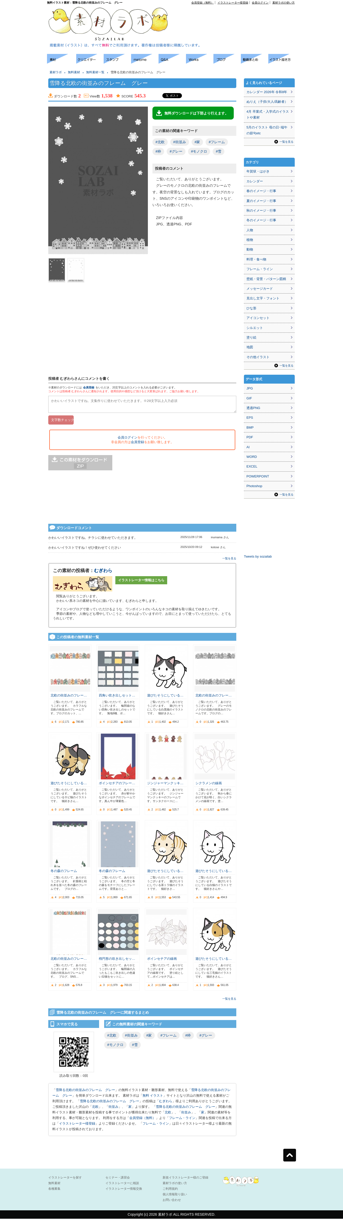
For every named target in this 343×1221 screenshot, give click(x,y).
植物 (249, 240)
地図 (249, 347)
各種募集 (54, 1191)
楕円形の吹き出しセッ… (117, 961)
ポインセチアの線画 (162, 961)
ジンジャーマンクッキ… (165, 785)
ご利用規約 (170, 1191)
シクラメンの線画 (208, 785)
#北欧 (160, 142)
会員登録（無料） (202, 2)
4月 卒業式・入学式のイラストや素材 (267, 114)
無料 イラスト (153, 1098)
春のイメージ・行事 (261, 191)
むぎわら (103, 572)
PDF (249, 437)
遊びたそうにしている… (165, 698)
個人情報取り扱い (175, 1196)
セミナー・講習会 (117, 1180)
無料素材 (74, 72)
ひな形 (251, 308)
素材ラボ (56, 72)
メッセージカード (259, 288)
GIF (249, 398)
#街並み (179, 142)
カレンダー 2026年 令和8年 (266, 92)
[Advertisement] (23, 129)
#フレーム (217, 142)
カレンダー (254, 181)
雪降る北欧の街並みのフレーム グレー (85, 1092)
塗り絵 (251, 337)
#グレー (176, 151)
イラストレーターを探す (65, 1180)
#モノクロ (199, 151)
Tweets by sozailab (258, 556)
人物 (249, 230)
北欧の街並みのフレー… (69, 698)
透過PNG (253, 408)
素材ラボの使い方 (283, 2)
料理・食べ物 (256, 259)
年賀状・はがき (258, 171)
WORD (251, 457)
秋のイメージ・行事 (261, 210)
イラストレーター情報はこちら (141, 582)
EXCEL (251, 466)
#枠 (158, 151)
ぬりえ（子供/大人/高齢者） (267, 102)
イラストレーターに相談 (122, 1185)
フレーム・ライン (182, 1120)
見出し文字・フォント (262, 298)
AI (248, 447)
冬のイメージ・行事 (261, 220)
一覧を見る (229, 560)
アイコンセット (258, 318)
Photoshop (254, 486)
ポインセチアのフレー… (117, 785)
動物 (249, 249)
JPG (249, 388)
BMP (250, 427)
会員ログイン (260, 2)
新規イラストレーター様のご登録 (185, 1180)
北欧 (95, 1109)
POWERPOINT (257, 476)
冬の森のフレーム (64, 873)
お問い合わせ (172, 1202)
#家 (197, 142)
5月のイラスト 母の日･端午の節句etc (266, 130)
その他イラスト (258, 357)
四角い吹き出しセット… (117, 698)
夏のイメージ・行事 (261, 201)
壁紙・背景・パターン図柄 (266, 279)
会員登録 (88, 387)
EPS (249, 417)
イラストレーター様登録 (232, 2)
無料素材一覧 (95, 72)
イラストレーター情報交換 (123, 1191)
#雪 (218, 151)
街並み (113, 1109)
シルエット (254, 328)
